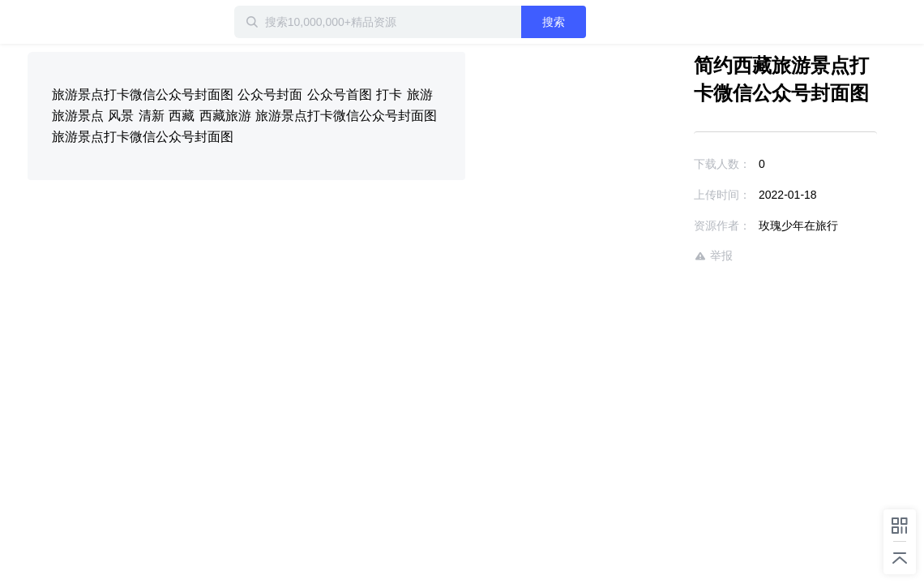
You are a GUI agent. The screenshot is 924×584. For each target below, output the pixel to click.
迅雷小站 (112, 22)
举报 (666, 256)
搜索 (605, 21)
